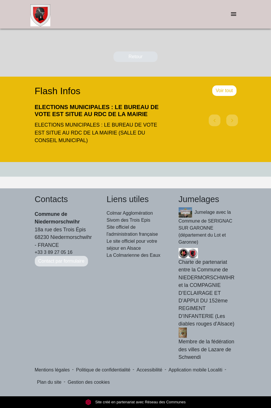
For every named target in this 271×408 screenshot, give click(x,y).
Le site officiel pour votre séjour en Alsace (132, 245)
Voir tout (224, 90)
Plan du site (49, 382)
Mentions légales (52, 369)
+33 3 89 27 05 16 (54, 252)
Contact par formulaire (61, 261)
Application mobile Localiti (195, 369)
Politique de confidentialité (103, 369)
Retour (135, 56)
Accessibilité (149, 369)
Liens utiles (128, 199)
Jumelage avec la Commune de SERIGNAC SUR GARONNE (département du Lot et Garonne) (205, 226)
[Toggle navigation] (233, 14)
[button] (214, 126)
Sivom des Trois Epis (128, 220)
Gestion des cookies (89, 382)
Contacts (51, 199)
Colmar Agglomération (130, 213)
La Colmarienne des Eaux (133, 255)
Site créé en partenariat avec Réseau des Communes (135, 402)
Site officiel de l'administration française (132, 231)
